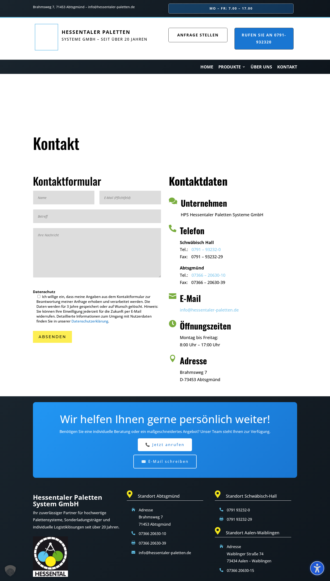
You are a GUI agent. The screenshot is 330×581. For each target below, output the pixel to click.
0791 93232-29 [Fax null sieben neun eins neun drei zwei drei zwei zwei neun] (239, 519)
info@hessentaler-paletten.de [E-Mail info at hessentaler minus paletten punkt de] (165, 552)
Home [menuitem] (206, 67)
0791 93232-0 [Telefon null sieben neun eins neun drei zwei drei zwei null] (238, 510)
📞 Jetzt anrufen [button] (165, 444)
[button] (52, 337)
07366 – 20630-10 (208, 275)
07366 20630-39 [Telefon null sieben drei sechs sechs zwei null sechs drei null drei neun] (152, 543)
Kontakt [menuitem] (287, 67)
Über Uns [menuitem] (261, 67)
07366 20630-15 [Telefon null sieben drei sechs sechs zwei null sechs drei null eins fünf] (240, 570)
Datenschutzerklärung (89, 321)
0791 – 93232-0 (206, 249)
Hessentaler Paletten (96, 32)
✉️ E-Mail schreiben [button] (165, 461)
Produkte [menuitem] (229, 67)
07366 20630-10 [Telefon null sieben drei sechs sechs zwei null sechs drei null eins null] (152, 533)
